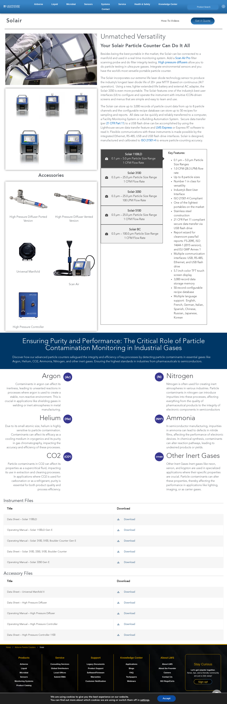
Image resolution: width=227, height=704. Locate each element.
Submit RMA (60, 677)
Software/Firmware (95, 673)
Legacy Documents (96, 664)
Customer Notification (95, 681)
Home (8, 647)
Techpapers (131, 677)
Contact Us (167, 677)
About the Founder (167, 668)
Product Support (95, 668)
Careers (167, 673)
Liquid (24, 668)
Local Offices (60, 673)
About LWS (167, 664)
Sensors (24, 677)
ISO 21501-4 (148, 140)
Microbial (24, 673)
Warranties (96, 677)
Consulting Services (60, 664)
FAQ (131, 673)
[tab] (132, 158)
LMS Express (164, 127)
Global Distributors (60, 668)
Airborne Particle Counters (25, 647)
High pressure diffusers (172, 62)
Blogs (131, 668)
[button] (38, 4)
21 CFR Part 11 (115, 123)
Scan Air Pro (182, 58)
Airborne (24, 664)
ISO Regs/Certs (167, 681)
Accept (166, 698)
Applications (131, 664)
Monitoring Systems (24, 681)
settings (144, 700)
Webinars (131, 681)
